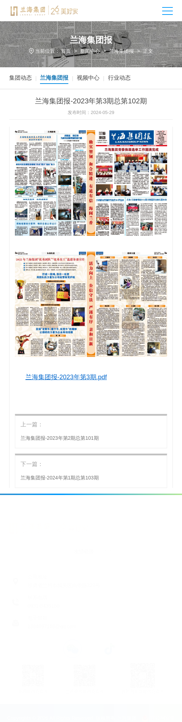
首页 (66, 51)
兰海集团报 (121, 51)
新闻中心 (90, 51)
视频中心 (88, 78)
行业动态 (119, 78)
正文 (148, 51)
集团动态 (20, 78)
